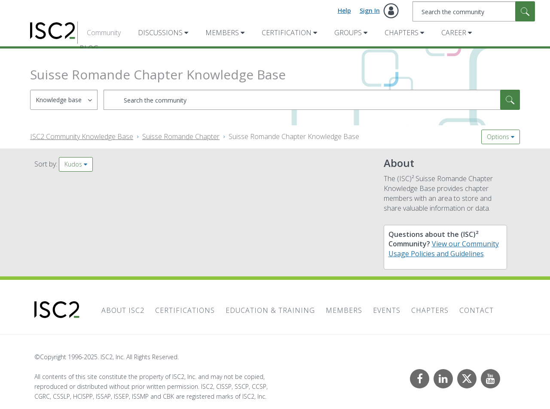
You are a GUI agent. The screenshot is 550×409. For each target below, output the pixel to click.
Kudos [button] (73, 164)
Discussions (160, 32)
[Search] (473, 11)
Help (344, 10)
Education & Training (270, 310)
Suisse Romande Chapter (181, 136)
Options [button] (498, 137)
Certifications (185, 310)
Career (453, 32)
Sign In (370, 10)
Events (386, 310)
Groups (348, 32)
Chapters (402, 32)
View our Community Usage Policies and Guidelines (443, 248)
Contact (476, 310)
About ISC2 (122, 310)
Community (104, 32)
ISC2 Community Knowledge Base (81, 136)
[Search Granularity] (64, 99)
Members (222, 32)
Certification (287, 32)
